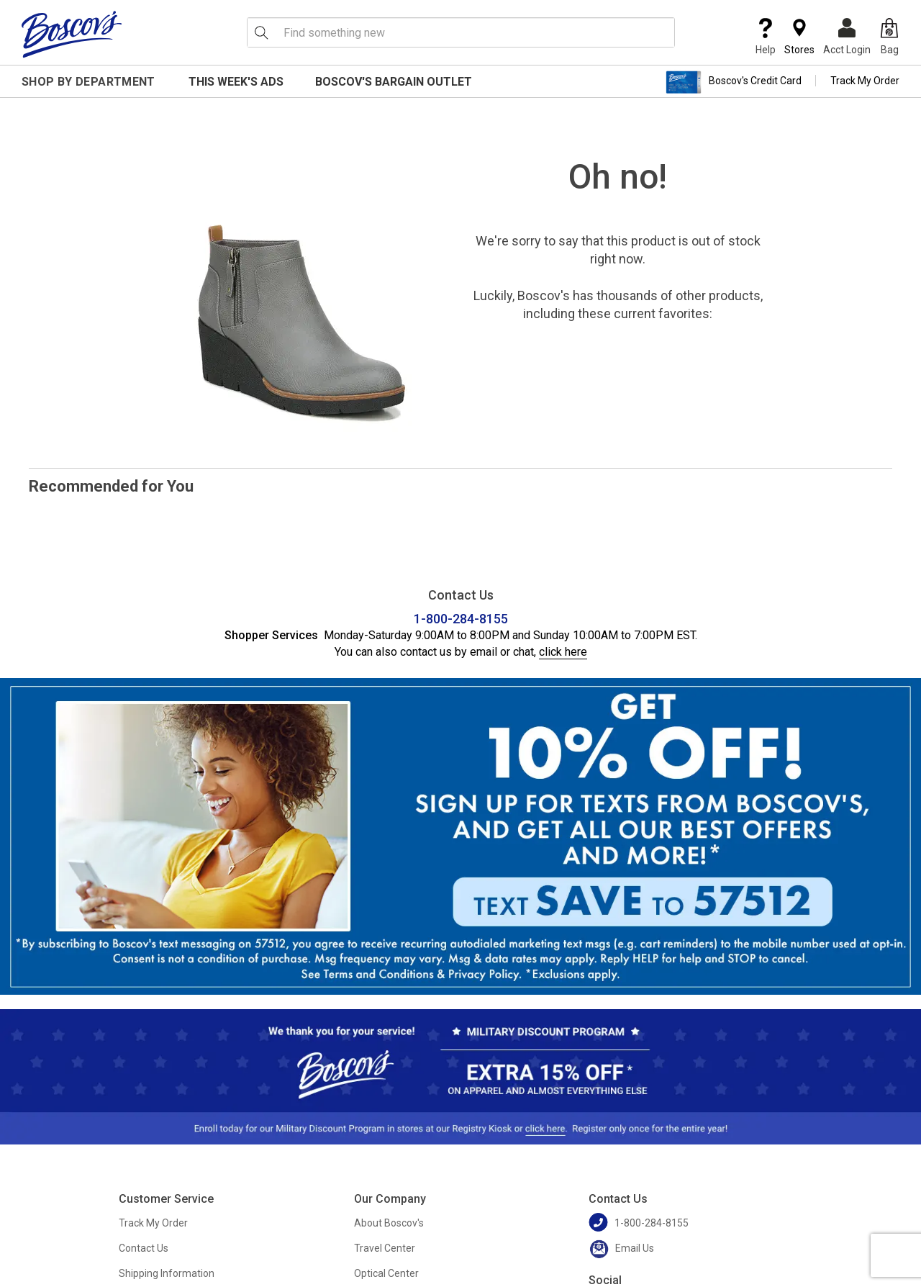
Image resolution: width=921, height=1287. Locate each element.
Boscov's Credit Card (734, 82)
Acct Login (847, 36)
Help (766, 36)
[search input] (461, 32)
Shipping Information (166, 1273)
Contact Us (143, 1248)
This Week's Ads (236, 82)
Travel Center (384, 1248)
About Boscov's (389, 1223)
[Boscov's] (72, 34)
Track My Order (864, 80)
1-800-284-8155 (461, 618)
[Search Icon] (261, 32)
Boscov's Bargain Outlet (393, 82)
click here (563, 652)
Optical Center (386, 1273)
